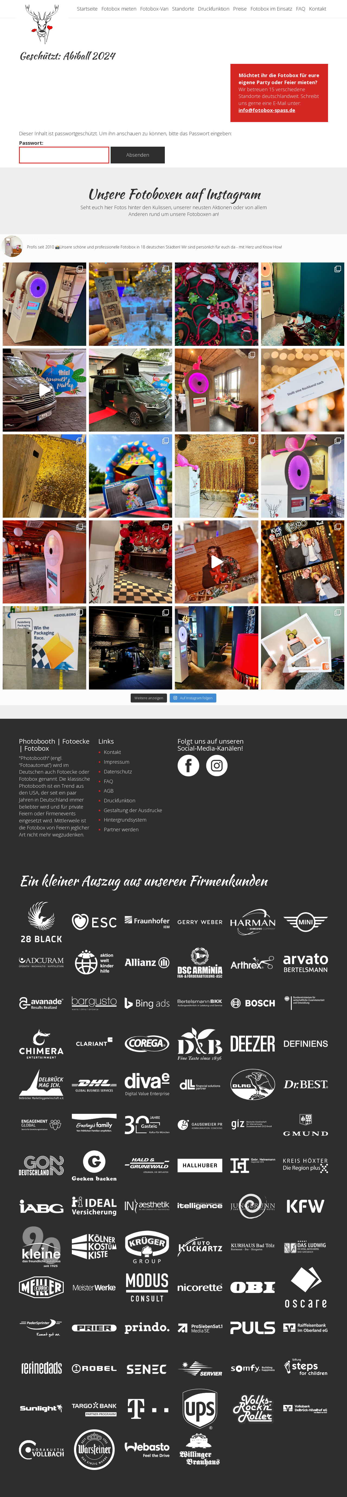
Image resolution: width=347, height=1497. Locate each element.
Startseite (87, 8)
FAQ (300, 8)
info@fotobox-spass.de (267, 110)
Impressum (116, 762)
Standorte (183, 8)
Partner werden (121, 829)
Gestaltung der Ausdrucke (133, 810)
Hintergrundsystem (125, 819)
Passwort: (64, 151)
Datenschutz (118, 771)
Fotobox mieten (118, 8)
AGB (109, 790)
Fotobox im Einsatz (271, 8)
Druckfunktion (213, 8)
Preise (240, 8)
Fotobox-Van (154, 8)
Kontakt (317, 8)
